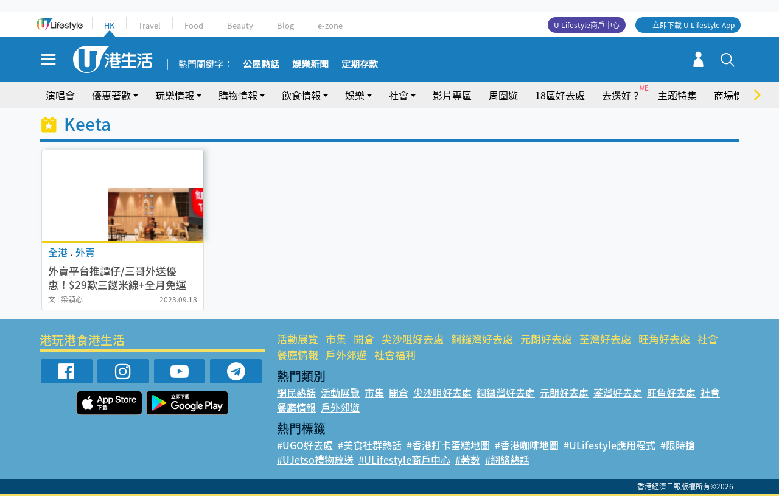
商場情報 (733, 95)
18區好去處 (560, 95)
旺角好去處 (664, 338)
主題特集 (677, 95)
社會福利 (395, 354)
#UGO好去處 (305, 445)
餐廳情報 (297, 354)
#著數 (467, 459)
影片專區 (452, 95)
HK (109, 25)
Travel (149, 25)
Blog (285, 25)
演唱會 (60, 95)
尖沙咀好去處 (413, 338)
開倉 (364, 338)
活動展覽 (297, 338)
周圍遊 (503, 95)
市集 (336, 338)
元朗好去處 (546, 338)
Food (193, 25)
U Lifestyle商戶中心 (587, 24)
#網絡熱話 (507, 459)
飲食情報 (301, 95)
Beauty (240, 25)
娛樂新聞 (310, 64)
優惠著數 (111, 95)
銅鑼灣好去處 (482, 338)
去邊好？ (621, 95)
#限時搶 (677, 445)
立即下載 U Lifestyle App (693, 24)
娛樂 (355, 95)
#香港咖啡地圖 (527, 445)
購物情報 (237, 95)
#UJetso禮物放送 (315, 459)
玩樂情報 (174, 95)
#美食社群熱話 (370, 445)
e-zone (330, 25)
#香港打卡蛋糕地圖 (448, 445)
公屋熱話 (261, 64)
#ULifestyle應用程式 (609, 445)
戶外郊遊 (346, 354)
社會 (398, 95)
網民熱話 (296, 392)
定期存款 (359, 64)
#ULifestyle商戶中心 (404, 459)
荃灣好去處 (605, 338)
